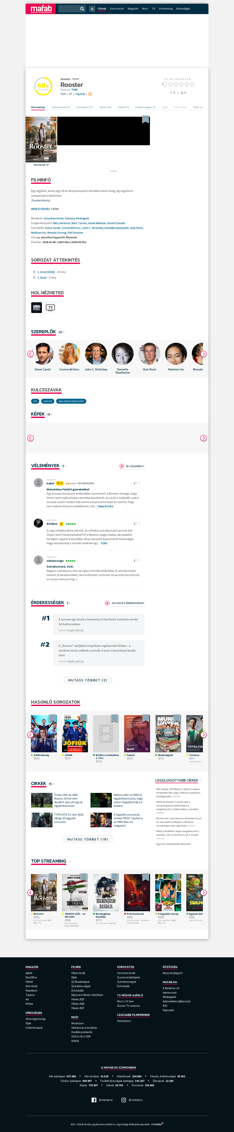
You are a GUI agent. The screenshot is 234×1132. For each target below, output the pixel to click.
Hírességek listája (36, 1019)
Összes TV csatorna (128, 1005)
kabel (50, 483)
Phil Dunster (75, 232)
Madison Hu (38, 232)
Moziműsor (77, 1023)
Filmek (102, 8)
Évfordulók (77, 990)
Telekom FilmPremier (138, 921)
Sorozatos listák (126, 973)
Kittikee (52, 523)
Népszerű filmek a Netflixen (87, 995)
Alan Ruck (136, 228)
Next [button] (203, 354)
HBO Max (74, 925)
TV (153, 8)
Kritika (29, 1003)
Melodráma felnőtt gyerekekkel (68, 489)
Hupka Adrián (76, 630)
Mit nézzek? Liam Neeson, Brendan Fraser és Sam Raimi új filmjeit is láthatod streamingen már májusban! (179, 822)
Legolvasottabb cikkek (176, 780)
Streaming (166, 8)
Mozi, (67, 925)
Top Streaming (48, 860)
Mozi (145, 8)
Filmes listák (78, 973)
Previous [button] (30, 354)
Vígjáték (80, 93)
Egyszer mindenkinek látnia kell (173, 844)
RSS (165, 1005)
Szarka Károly (40, 200)
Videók (75, 1041)
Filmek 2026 (77, 1003)
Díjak (28, 1023)
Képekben (31, 990)
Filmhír (29, 981)
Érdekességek (47, 602)
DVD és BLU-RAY (81, 1036)
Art (27, 999)
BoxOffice (31, 977)
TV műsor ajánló (130, 995)
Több (74, 89)
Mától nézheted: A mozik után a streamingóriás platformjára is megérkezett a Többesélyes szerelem (177, 805)
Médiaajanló (169, 997)
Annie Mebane (97, 223)
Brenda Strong (56, 232)
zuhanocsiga (55, 560)
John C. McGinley (92, 228)
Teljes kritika (105, 506)
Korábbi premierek (81, 1032)
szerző (48, 401)
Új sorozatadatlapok (128, 977)
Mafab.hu (170, 982)
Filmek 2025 (77, 999)
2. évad (41, 277)
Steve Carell (52, 228)
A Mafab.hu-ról (171, 988)
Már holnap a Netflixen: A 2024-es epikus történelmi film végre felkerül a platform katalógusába (178, 792)
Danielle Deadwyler (117, 228)
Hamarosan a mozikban (84, 1027)
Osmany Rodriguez (77, 218)
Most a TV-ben (125, 1001)
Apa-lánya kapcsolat (71, 401)
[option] (42, 359)
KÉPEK (38, 413)
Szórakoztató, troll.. (60, 566)
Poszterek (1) (41, 165)
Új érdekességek (80, 986)
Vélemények (45, 465)
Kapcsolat (168, 1010)
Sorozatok (117, 8)
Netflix (112, 923)
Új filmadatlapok (80, 981)
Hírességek (183, 8)
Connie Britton (70, 228)
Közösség (170, 967)
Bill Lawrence (61, 223)
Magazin (133, 8)
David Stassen (116, 223)
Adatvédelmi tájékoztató (177, 1001)
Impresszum (170, 992)
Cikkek (38, 783)
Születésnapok (34, 1027)
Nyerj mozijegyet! (173, 973)
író (35, 401)
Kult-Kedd (31, 986)
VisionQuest (124, 1021)
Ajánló (29, 973)
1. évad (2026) (46, 272)
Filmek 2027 (77, 1008)
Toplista (30, 995)
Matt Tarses (79, 223)
